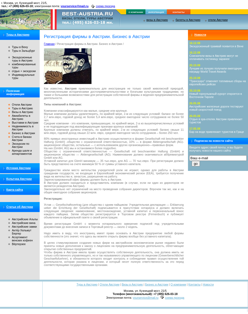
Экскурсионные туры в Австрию (22, 59)
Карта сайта (14, 189)
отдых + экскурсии (24, 71)
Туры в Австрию (17, 34)
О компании (178, 284)
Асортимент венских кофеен (22, 239)
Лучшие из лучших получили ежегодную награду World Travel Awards (215, 70)
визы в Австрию (157, 19)
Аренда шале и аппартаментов (22, 152)
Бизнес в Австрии (23, 133)
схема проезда (105, 6)
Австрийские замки (24, 226)
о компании (135, 12)
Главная (49, 43)
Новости (200, 34)
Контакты (194, 284)
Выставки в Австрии (25, 122)
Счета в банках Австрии (22, 138)
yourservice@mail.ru (74, 6)
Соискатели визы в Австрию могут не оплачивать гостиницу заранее (213, 57)
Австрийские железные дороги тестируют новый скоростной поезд (216, 108)
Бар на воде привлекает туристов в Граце (216, 131)
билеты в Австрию (188, 19)
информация (156, 12)
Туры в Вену (20, 47)
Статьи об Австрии (19, 206)
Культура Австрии (19, 178)
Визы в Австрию (22, 112)
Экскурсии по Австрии (20, 145)
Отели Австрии (21, 104)
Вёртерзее (19, 244)
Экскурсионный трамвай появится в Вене (216, 46)
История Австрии (18, 168)
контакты (179, 12)
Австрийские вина (23, 222)
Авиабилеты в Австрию (21, 117)
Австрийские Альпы (25, 219)
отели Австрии (218, 19)
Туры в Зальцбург (23, 50)
